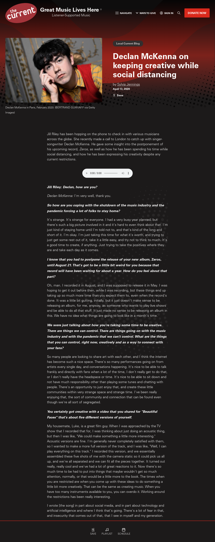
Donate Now (197, 13)
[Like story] (118, 95)
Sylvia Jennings (128, 85)
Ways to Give (146, 13)
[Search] (179, 13)
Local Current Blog (128, 43)
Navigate (123, 13)
